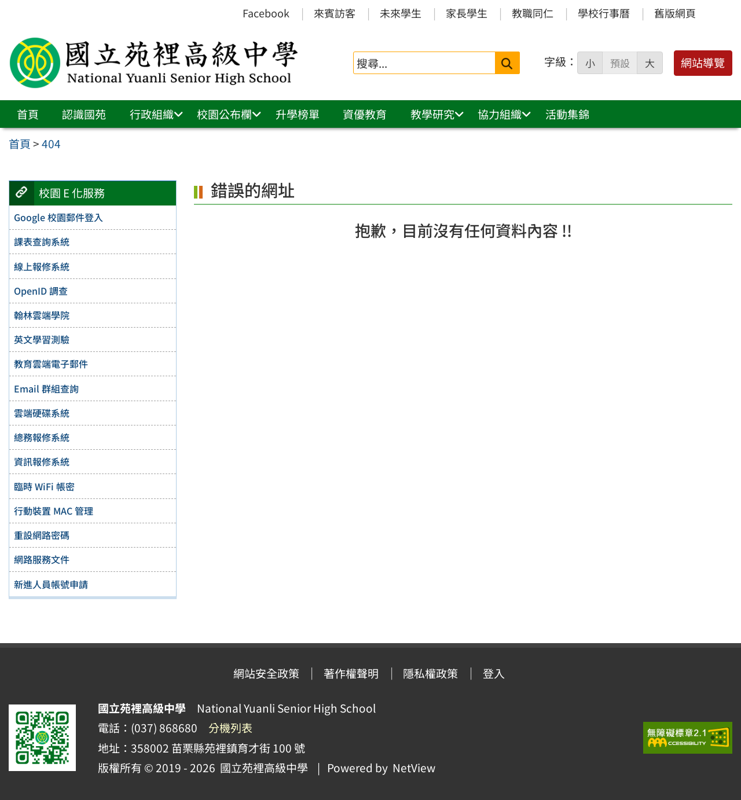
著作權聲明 (351, 673)
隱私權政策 (430, 673)
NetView (413, 767)
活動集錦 (567, 114)
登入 (494, 673)
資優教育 (365, 114)
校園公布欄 (224, 114)
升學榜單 (298, 114)
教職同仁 (532, 12)
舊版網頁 (675, 12)
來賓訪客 (334, 12)
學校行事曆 (604, 12)
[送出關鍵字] (507, 63)
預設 (620, 63)
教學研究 (432, 114)
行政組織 (152, 114)
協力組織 (500, 114)
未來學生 (400, 12)
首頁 (28, 114)
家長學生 (466, 12)
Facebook (266, 12)
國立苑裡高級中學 (261, 767)
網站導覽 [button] (703, 62)
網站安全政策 (266, 673)
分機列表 (230, 728)
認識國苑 (84, 114)
